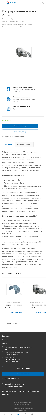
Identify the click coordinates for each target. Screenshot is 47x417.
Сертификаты (24, 391)
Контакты (6, 395)
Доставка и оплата (9, 391)
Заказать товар (20, 126)
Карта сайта (23, 410)
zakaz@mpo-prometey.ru (14, 384)
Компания (6, 336)
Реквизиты (34, 391)
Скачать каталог (23, 368)
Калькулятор (21, 132)
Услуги (5, 344)
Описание (8, 144)
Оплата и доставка (24, 144)
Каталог (5, 340)
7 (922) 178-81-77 (12, 379)
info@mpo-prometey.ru (14, 386)
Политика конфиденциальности (23, 408)
